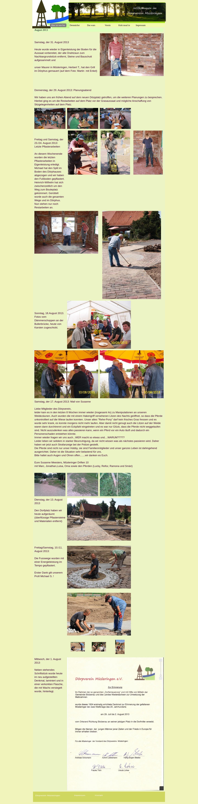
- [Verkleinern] (160, 678)
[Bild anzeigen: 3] (120, 647)
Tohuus (41, 25)
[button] (79, 795)
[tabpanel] (66, 56)
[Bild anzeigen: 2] (98, 647)
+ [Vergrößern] (160, 660)
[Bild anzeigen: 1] (77, 647)
